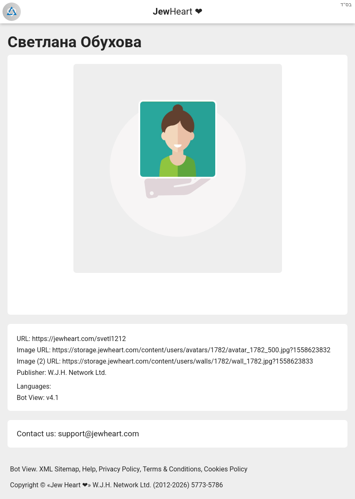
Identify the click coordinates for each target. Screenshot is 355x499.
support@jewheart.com (98, 433)
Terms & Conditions (172, 469)
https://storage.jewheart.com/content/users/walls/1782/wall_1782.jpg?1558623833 (187, 361)
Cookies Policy (225, 469)
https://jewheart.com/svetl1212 (79, 339)
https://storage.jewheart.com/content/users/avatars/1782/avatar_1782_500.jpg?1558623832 (191, 350)
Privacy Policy (119, 469)
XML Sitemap (59, 469)
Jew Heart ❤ (69, 485)
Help (89, 469)
